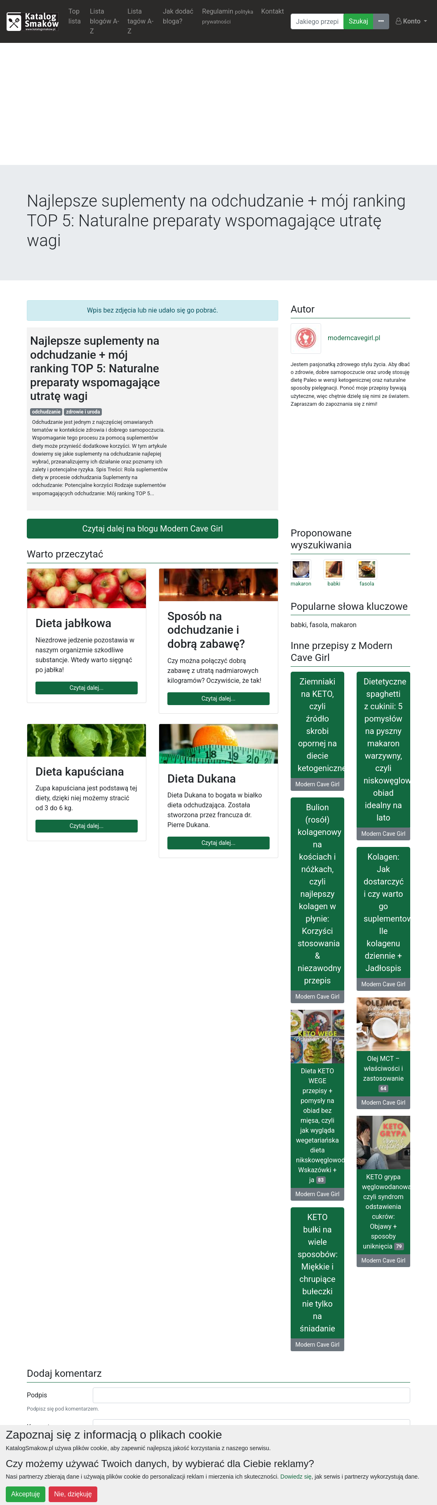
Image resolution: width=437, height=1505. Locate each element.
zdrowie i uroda (83, 412)
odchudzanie (46, 412)
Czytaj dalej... (86, 687)
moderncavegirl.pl (335, 338)
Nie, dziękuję (73, 1494)
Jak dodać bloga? (178, 16)
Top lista (74, 16)
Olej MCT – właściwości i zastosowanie (383, 1073)
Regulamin (227, 16)
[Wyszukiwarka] (317, 21)
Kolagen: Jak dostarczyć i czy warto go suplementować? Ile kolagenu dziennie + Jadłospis (387, 912)
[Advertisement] (218, 107)
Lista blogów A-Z (104, 21)
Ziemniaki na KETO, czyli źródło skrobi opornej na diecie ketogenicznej (321, 725)
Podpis (37, 1395)
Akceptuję (25, 1494)
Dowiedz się (295, 1476)
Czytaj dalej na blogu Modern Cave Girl (152, 529)
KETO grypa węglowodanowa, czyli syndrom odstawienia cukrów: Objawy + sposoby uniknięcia (386, 1211)
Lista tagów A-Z (140, 21)
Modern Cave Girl (318, 784)
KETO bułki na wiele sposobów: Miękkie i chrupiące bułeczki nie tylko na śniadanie (318, 1272)
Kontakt (272, 11)
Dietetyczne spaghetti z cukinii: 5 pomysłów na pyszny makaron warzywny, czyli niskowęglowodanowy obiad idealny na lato (387, 750)
